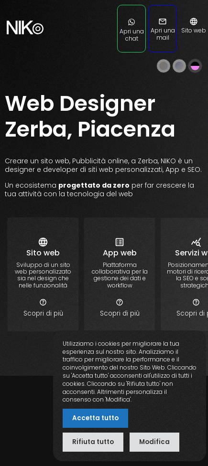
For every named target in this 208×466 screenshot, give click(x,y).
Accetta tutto (95, 418)
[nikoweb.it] (24, 47)
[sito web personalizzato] (43, 313)
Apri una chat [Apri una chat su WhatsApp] (132, 31)
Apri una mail (163, 31)
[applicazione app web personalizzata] (119, 313)
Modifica (154, 441)
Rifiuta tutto (93, 441)
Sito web (193, 27)
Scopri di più (43, 308)
